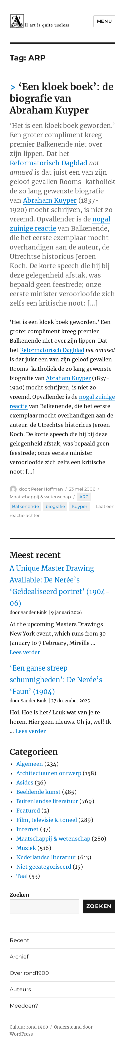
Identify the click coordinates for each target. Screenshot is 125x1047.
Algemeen (29, 763)
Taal (22, 876)
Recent (19, 940)
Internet (27, 829)
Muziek (26, 848)
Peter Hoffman (47, 489)
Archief (19, 956)
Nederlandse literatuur (46, 857)
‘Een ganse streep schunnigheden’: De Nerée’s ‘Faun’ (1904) (56, 680)
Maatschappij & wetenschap (40, 496)
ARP (83, 496)
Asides (24, 782)
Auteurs (20, 989)
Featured (28, 810)
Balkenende (25, 506)
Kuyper (79, 506)
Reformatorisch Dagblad (48, 163)
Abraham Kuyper (50, 200)
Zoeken (19, 894)
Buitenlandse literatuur (47, 801)
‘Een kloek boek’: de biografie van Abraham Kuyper (61, 98)
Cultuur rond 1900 (29, 1027)
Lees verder (25, 652)
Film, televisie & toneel (46, 820)
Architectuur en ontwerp (48, 773)
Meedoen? (24, 1006)
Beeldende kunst (38, 792)
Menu (104, 21)
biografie (55, 506)
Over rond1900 (29, 973)
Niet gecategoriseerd (43, 866)
